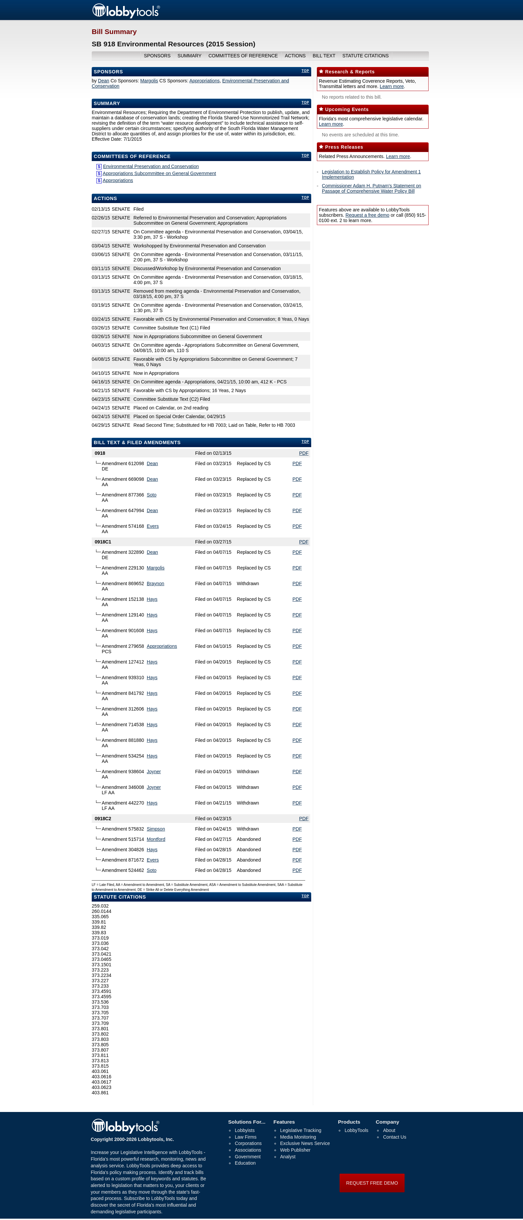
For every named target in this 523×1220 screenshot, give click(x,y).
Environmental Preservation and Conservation (151, 166)
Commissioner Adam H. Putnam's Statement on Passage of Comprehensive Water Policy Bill (371, 188)
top (305, 71)
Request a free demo (367, 215)
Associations (248, 1150)
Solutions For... (247, 1122)
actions (295, 55)
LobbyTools (356, 1130)
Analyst (288, 1156)
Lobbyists (244, 1130)
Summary (107, 103)
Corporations (248, 1143)
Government (247, 1156)
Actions (105, 198)
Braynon (155, 583)
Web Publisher (295, 1150)
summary (189, 55)
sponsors (157, 55)
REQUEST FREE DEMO (372, 1183)
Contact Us (394, 1137)
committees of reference (243, 55)
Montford (156, 839)
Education (245, 1163)
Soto (151, 494)
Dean (103, 80)
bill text (324, 55)
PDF (304, 453)
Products (349, 1122)
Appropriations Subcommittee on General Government (159, 173)
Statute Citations (365, 55)
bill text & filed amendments (137, 442)
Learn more (392, 86)
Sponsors (108, 71)
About (389, 1130)
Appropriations (204, 80)
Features (284, 1122)
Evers (153, 526)
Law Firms (245, 1137)
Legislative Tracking (301, 1130)
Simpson (156, 829)
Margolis (149, 80)
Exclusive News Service (305, 1143)
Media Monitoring (298, 1137)
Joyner (154, 771)
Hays (152, 599)
